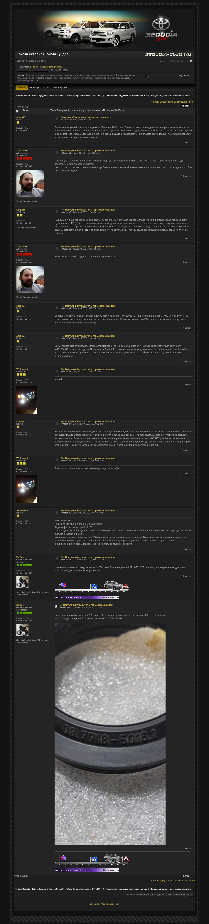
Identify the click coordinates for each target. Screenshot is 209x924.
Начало (22, 87)
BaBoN (20, 557)
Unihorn (21, 209)
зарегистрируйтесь (52, 66)
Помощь (34, 87)
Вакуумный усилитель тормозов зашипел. (86, 117)
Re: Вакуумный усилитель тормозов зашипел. (88, 150)
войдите (34, 66)
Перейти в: (129, 895)
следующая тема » (184, 101)
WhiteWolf (22, 369)
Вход (46, 87)
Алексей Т (22, 510)
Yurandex (21, 150)
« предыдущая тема (162, 101)
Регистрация (61, 87)
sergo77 (21, 117)
